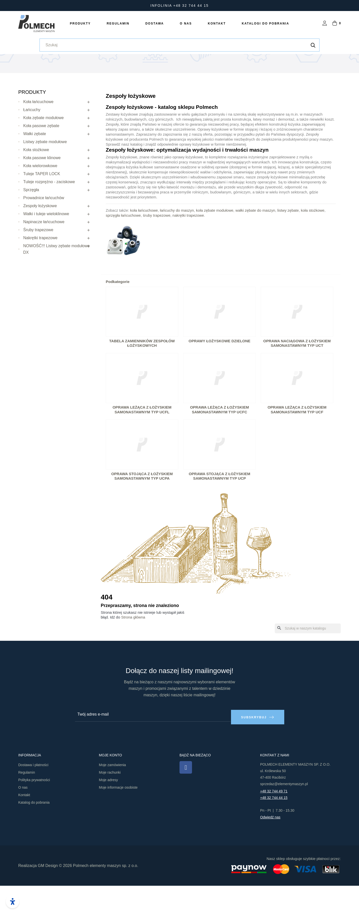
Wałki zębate (34, 165)
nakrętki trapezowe (188, 246)
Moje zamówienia (112, 793)
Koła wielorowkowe (40, 197)
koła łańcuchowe (144, 241)
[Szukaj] (308, 660)
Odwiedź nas (270, 845)
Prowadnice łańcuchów (43, 229)
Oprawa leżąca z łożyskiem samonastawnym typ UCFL (142, 440)
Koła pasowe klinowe (41, 189)
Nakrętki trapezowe (40, 269)
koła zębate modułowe (214, 241)
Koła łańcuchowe (38, 133)
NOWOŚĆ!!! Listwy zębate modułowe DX (56, 280)
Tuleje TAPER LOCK (41, 205)
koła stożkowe (312, 241)
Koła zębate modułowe (43, 149)
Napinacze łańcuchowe (43, 253)
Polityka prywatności (34, 808)
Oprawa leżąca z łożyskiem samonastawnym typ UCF (297, 440)
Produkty (32, 123)
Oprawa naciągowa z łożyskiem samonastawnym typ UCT (297, 374)
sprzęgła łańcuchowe (123, 246)
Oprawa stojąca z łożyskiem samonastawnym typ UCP (219, 507)
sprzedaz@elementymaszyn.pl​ (284, 812)
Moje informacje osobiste (118, 816)
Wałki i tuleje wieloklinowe (46, 245)
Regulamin (26, 801)
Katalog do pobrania (34, 831)
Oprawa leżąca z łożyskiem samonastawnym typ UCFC (219, 440)
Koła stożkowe (36, 181)
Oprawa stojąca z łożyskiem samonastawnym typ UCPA (142, 507)
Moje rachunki (110, 801)
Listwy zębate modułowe (45, 173)
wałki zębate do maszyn (255, 241)
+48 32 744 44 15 (274, 826)
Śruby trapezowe (38, 261)
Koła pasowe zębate (41, 157)
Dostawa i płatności (33, 793)
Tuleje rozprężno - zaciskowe (49, 213)
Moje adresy (108, 808)
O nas (23, 816)
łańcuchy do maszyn (177, 241)
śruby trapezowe (156, 246)
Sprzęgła (31, 221)
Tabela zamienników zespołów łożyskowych (142, 374)
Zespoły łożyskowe (40, 237)
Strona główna (133, 648)
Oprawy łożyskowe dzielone (219, 372)
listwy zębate (288, 241)
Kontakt (24, 823)
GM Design (48, 894)
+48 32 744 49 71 (274, 819)
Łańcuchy (31, 141)
